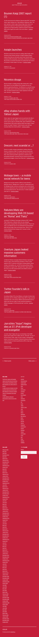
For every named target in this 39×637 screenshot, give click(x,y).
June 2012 (5, 523)
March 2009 (5, 592)
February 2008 (5, 615)
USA (21, 437)
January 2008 (5, 616)
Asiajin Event (23, 382)
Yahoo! (31, 38)
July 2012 (4, 521)
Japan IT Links (24, 407)
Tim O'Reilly (21, 311)
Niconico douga (12, 79)
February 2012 (5, 530)
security (14, 277)
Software (22, 430)
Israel (22, 403)
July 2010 (4, 564)
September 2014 (6, 483)
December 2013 (6, 492)
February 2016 (5, 460)
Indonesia (23, 398)
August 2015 (5, 467)
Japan (20, 36)
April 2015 (5, 470)
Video (17, 97)
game (10, 198)
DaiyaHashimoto (19, 38)
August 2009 (5, 583)
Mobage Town (14, 198)
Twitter (25, 311)
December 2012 (6, 513)
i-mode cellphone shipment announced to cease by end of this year (9, 398)
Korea (22, 410)
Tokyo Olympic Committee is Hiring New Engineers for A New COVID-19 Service (10, 384)
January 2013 (5, 511)
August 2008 (5, 604)
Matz (10, 237)
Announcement (12, 67)
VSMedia (22, 442)
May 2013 (5, 504)
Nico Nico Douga (12, 99)
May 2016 (5, 456)
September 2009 (6, 581)
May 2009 (5, 588)
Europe (22, 393)
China (22, 388)
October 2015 (5, 463)
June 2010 (5, 565)
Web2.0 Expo (29, 311)
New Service (14, 132)
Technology (12, 236)
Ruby (16, 237)
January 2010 (5, 574)
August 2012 (5, 520)
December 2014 (6, 477)
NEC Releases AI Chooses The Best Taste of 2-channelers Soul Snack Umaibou (10, 393)
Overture (11, 277)
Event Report (16, 36)
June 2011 (5, 544)
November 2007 (6, 620)
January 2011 (5, 553)
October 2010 (5, 558)
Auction (8, 133)
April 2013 (5, 506)
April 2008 (5, 611)
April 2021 (5, 453)
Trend (22, 435)
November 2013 (6, 493)
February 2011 (5, 551)
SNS (18, 198)
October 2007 (5, 622)
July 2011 (4, 543)
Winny (17, 277)
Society (22, 428)
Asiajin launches (13, 49)
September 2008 (6, 602)
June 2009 (5, 587)
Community (12, 36)
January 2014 (5, 490)
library (22, 412)
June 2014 (5, 485)
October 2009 (5, 580)
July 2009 (4, 585)
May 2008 (5, 609)
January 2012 (5, 532)
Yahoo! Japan (25, 133)
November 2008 (6, 599)
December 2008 (6, 597)
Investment (23, 400)
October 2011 (5, 537)
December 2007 (6, 618)
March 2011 (5, 550)
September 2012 (6, 518)
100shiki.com (9, 38)
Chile (22, 386)
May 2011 (5, 546)
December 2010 (6, 555)
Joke (22, 409)
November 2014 (6, 479)
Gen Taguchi (25, 38)
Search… (22, 449)
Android (22, 379)
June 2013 (5, 502)
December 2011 (6, 534)
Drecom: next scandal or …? (19, 145)
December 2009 (6, 576)
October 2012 (5, 516)
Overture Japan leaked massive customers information (16, 252)
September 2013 (6, 497)
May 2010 (5, 567)
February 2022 (5, 449)
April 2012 (5, 527)
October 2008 (5, 601)
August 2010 (5, 562)
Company (11, 97)
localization (17, 311)
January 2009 (5, 595)
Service (13, 196)
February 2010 (5, 572)
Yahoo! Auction (20, 133)
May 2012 (5, 525)
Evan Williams (9, 311)
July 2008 (4, 606)
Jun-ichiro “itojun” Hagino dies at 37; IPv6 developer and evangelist (18, 326)
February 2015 (5, 474)
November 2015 (6, 462)
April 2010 (5, 569)
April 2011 (5, 548)
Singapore (23, 425)
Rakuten (13, 237)
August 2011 (5, 541)
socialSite (17, 99)
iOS (21, 402)
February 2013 (5, 509)
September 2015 (6, 465)
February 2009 (5, 594)
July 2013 (4, 500)
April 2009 (5, 590)
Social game (23, 426)
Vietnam (22, 440)
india (22, 396)
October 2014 (5, 481)
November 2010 (6, 557)
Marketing (23, 414)
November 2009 (6, 578)
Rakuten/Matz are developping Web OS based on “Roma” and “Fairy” (19, 213)
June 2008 (5, 608)
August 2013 (5, 499)
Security (22, 421)
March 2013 (5, 507)
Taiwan (22, 432)
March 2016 (5, 458)
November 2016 (6, 455)
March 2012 (5, 528)
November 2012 (6, 514)
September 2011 (6, 539)
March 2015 (5, 472)
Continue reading (27, 62)
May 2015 (5, 469)
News (18, 132)
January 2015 (5, 476)
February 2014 (5, 488)
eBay (11, 133)
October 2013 (5, 495)
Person (18, 348)
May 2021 (5, 451)
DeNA (8, 198)
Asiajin (19, 3)
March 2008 (5, 613)
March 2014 (5, 486)
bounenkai (14, 38)
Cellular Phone (24, 384)
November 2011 (6, 536)
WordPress (13, 632)
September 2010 (6, 560)
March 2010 (5, 571)
